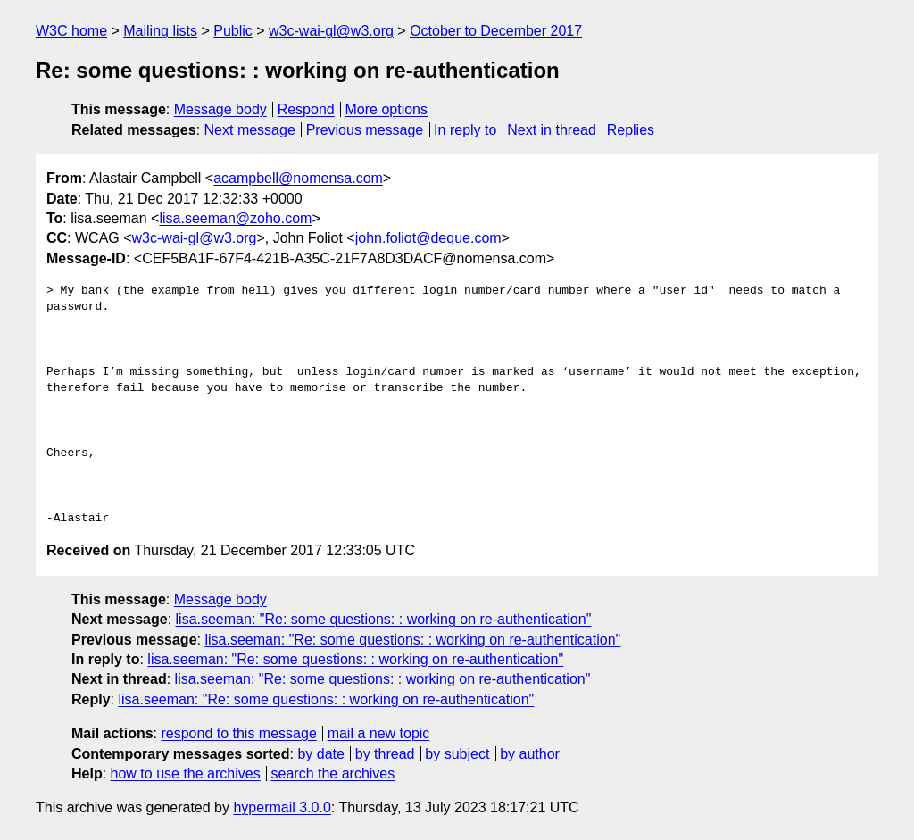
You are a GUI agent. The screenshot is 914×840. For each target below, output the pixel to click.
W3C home (71, 30)
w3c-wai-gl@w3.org (331, 30)
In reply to (465, 129)
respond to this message (238, 733)
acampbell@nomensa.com (298, 178)
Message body (220, 109)
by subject (457, 753)
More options (386, 109)
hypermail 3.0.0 (281, 807)
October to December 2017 (496, 30)
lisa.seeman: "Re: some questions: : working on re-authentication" (384, 619)
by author (530, 753)
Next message (249, 129)
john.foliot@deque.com (428, 237)
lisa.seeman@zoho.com (235, 218)
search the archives (333, 773)
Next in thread (551, 129)
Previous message (365, 129)
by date (320, 753)
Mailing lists (160, 30)
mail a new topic (379, 733)
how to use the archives (186, 773)
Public (233, 30)
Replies (630, 129)
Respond (306, 109)
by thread (385, 753)
